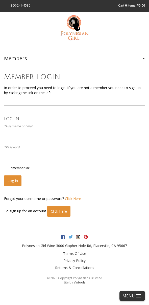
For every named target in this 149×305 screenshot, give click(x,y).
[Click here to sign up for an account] (58, 211)
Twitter (71, 237)
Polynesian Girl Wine (38, 245)
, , (91, 245)
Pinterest (86, 237)
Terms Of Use (74, 253)
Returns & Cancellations (74, 267)
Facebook (63, 237)
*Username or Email (18, 126)
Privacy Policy (74, 260)
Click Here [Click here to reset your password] (73, 198)
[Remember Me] (6, 168)
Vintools (79, 282)
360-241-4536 (20, 5)
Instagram (78, 237)
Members (15, 58)
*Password (11, 147)
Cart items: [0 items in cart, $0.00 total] (131, 5)
